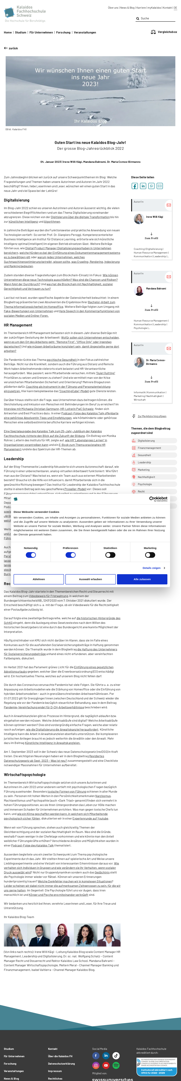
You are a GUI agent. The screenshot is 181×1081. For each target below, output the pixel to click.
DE (175, 7)
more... (151, 229)
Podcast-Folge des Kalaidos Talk (32, 845)
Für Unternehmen (41, 32)
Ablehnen (39, 579)
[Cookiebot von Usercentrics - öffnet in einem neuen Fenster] (151, 499)
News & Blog (127, 7)
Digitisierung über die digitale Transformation (80, 217)
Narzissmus (103, 796)
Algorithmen (52, 221)
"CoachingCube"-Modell (74, 391)
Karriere (141, 7)
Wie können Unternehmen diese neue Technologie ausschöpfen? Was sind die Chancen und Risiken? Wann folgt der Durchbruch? (61, 279)
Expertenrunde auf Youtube (90, 818)
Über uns (113, 7)
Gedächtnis (102, 872)
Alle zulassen (142, 579)
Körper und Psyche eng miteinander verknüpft (58, 894)
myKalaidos (154, 7)
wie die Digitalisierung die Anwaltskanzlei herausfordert (62, 729)
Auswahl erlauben (90, 579)
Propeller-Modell (75, 489)
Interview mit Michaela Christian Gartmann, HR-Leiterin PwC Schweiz (49, 408)
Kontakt (167, 7)
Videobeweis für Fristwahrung (48, 596)
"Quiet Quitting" (105, 373)
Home (8, 32)
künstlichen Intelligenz (23, 221)
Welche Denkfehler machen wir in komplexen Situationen (75, 881)
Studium (20, 32)
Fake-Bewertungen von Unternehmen (28, 311)
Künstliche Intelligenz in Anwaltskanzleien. (52, 743)
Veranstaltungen (85, 32)
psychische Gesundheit (62, 359)
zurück (13, 48)
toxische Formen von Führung (67, 791)
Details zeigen (151, 567)
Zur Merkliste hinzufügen (149, 416)
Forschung (63, 32)
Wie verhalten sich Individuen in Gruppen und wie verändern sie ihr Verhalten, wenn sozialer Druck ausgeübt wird (61, 867)
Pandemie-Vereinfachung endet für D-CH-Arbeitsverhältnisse (44, 707)
